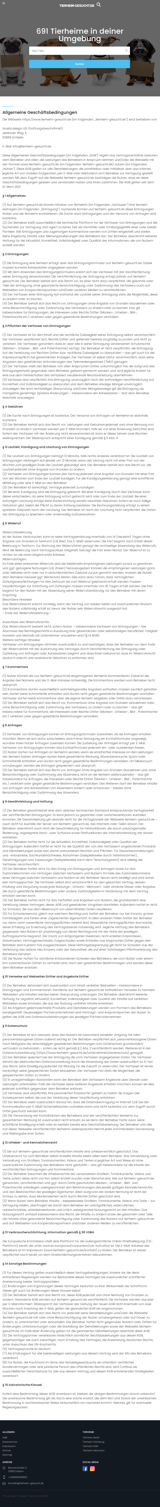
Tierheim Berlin (91, 1437)
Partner (6, 1450)
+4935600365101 (17, 1476)
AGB (4, 1437)
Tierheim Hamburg (93, 1441)
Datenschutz (9, 1441)
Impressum (9, 1445)
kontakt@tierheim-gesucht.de (26, 1482)
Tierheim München (93, 1450)
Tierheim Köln (90, 1445)
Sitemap (7, 1454)
